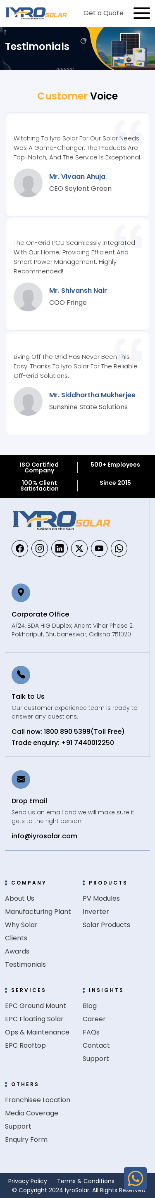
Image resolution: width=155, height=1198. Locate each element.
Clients (16, 938)
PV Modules (101, 898)
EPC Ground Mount (35, 1006)
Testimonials (25, 964)
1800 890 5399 (67, 731)
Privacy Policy (27, 1181)
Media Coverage (31, 1113)
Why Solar (21, 925)
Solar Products (106, 925)
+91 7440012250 (87, 742)
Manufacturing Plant (38, 911)
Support (96, 1058)
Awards (17, 951)
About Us (19, 898)
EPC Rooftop (25, 1045)
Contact (96, 1045)
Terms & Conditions (85, 1181)
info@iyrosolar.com (44, 836)
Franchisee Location (37, 1100)
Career (94, 1019)
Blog (90, 1006)
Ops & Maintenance (37, 1032)
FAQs (91, 1032)
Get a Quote (103, 13)
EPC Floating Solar (34, 1019)
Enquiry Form (26, 1139)
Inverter (96, 911)
